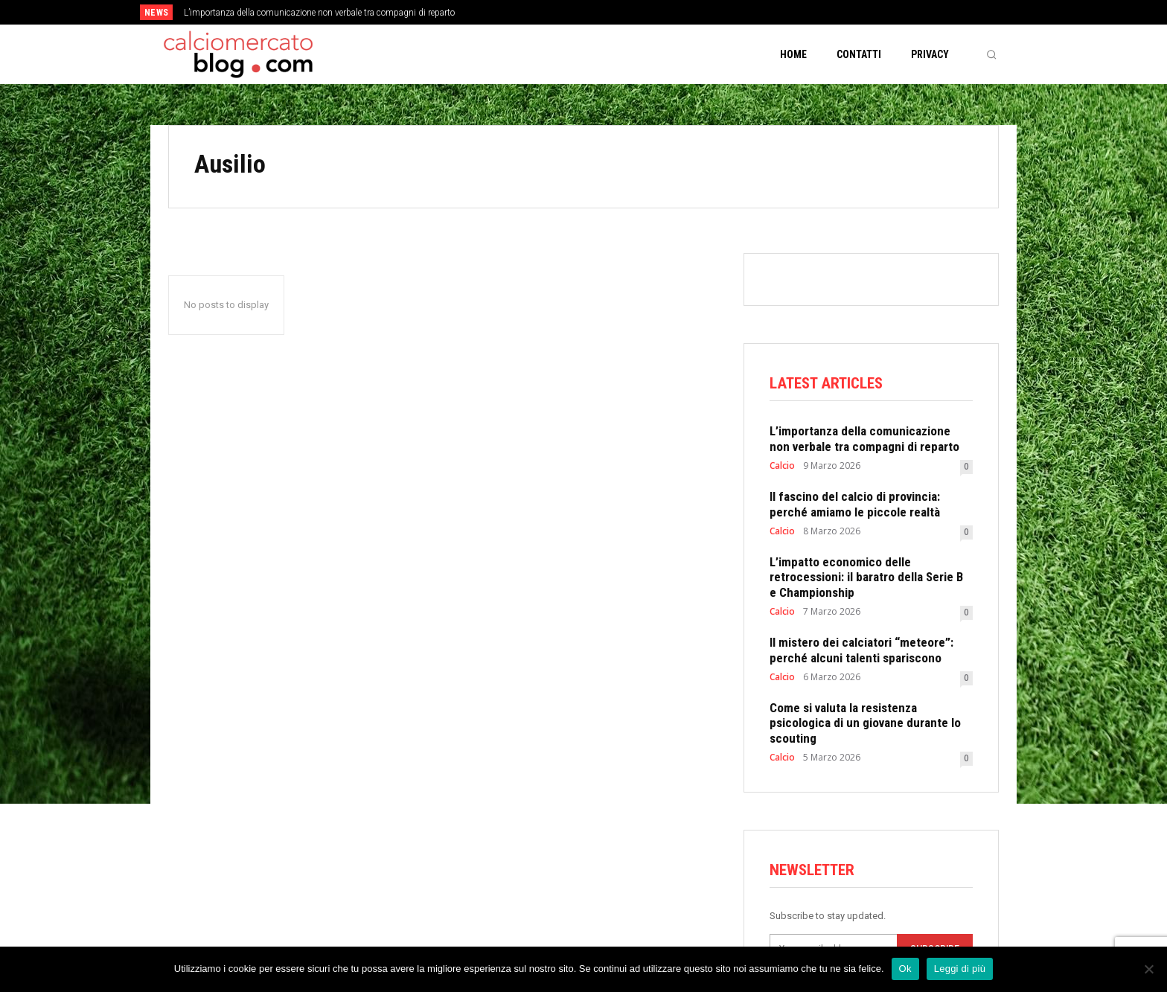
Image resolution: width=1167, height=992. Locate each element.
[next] (633, 12)
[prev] (609, 12)
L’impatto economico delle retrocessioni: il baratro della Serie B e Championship (866, 577)
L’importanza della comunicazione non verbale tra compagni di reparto (319, 12)
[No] (1148, 968)
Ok (905, 968)
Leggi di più (960, 968)
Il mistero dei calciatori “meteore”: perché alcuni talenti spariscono (861, 650)
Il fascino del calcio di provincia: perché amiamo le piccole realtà (855, 504)
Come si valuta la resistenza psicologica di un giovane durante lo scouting (865, 723)
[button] (991, 54)
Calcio (782, 465)
